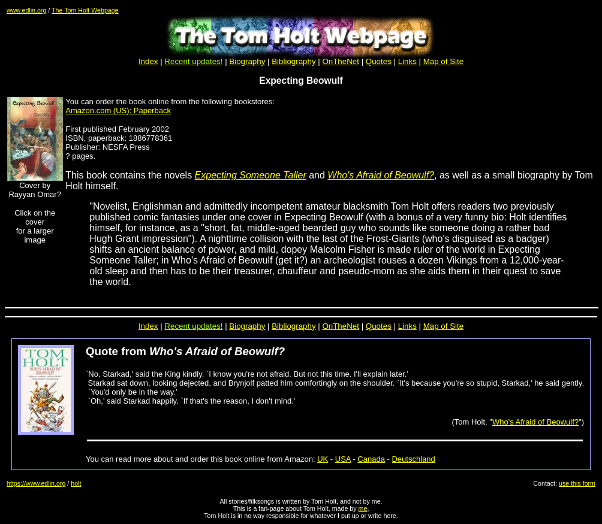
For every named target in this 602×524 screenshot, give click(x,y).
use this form (577, 483)
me (363, 508)
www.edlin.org (26, 10)
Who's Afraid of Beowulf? (535, 421)
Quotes (379, 61)
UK (322, 459)
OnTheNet (340, 326)
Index (148, 61)
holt (76, 483)
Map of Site (443, 61)
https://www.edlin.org (36, 483)
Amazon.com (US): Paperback (118, 110)
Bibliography (293, 326)
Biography (247, 61)
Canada (371, 459)
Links (407, 61)
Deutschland (413, 459)
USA (343, 459)
